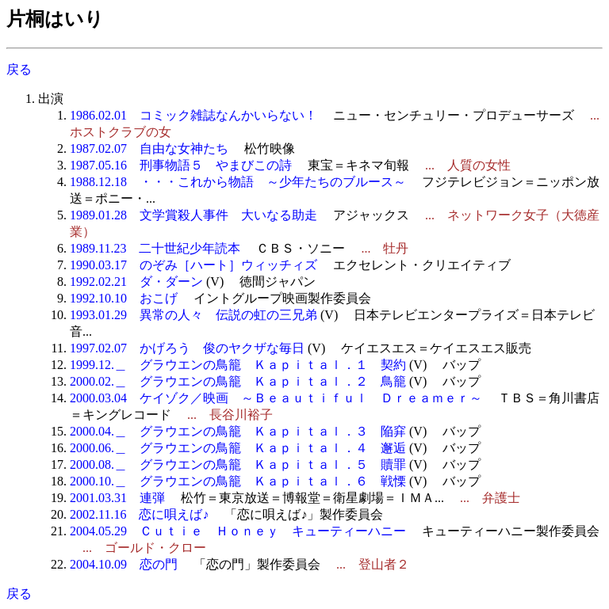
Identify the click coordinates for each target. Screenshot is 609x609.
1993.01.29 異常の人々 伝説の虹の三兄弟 (193, 315)
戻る (19, 69)
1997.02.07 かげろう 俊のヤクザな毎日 (187, 348)
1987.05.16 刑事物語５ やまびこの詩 (181, 165)
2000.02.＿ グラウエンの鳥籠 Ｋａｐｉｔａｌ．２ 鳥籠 (238, 381)
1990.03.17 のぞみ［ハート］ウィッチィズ (193, 265)
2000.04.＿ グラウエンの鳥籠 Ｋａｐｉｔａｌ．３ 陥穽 (238, 431)
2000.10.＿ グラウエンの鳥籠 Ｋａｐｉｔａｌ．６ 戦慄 (238, 481)
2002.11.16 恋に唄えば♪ (139, 514)
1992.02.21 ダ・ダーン (136, 281)
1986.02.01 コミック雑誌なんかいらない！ (193, 115)
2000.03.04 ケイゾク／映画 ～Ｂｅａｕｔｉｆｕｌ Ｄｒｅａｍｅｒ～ (276, 398)
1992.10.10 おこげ (124, 298)
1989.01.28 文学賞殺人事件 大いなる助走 (193, 215)
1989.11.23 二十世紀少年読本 (155, 248)
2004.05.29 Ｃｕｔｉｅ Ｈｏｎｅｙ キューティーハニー (238, 531)
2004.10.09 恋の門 (124, 564)
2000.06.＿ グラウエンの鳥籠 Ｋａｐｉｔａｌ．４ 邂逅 (238, 448)
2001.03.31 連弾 (117, 497)
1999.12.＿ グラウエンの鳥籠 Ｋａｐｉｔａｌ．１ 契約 (238, 364)
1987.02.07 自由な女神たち (149, 148)
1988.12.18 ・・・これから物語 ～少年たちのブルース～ (238, 181)
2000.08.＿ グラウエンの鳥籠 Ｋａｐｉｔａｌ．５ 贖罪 (238, 464)
